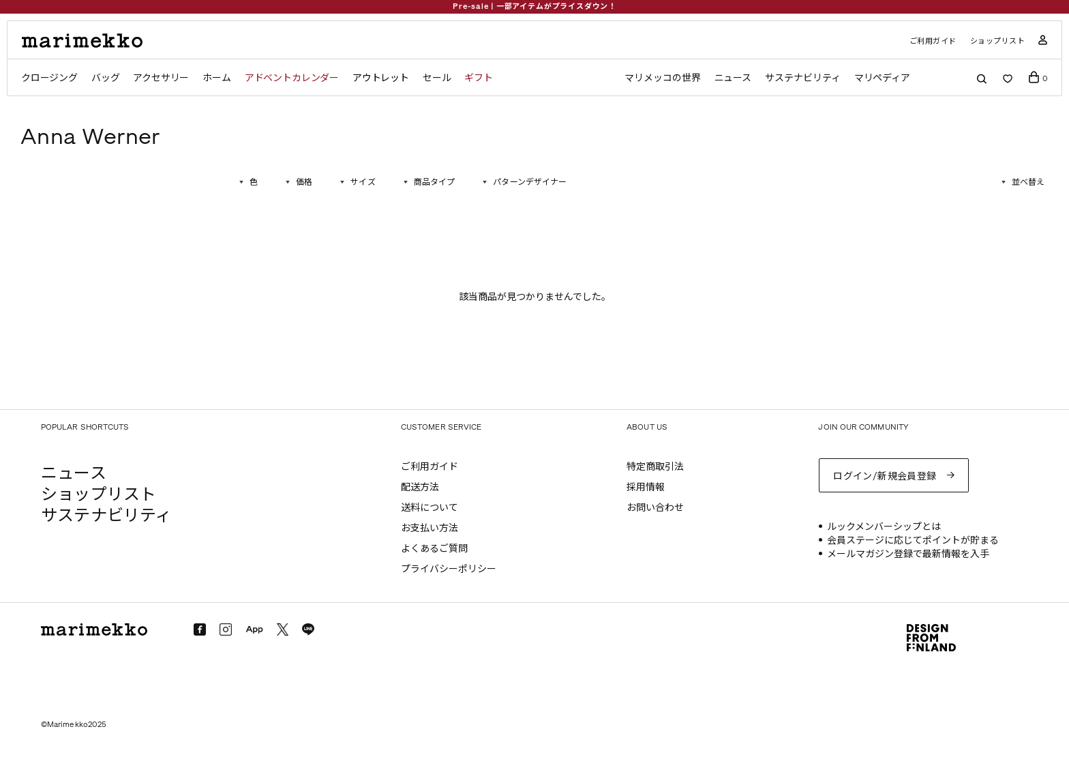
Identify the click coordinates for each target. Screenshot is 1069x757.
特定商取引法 (655, 467)
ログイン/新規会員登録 (885, 476)
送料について (429, 508)
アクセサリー (161, 78)
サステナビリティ (802, 78)
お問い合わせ (655, 508)
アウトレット (380, 78)
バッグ (105, 78)
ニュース (733, 78)
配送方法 (420, 487)
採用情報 (646, 487)
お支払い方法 (429, 528)
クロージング (49, 78)
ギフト (478, 78)
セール (437, 78)
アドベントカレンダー (292, 78)
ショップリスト (997, 41)
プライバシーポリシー (448, 569)
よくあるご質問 (434, 548)
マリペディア (882, 78)
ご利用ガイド (933, 41)
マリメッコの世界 (662, 78)
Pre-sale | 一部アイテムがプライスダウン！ (534, 6)
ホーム (216, 78)
